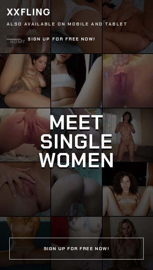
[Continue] (76, 135)
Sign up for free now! (62, 39)
